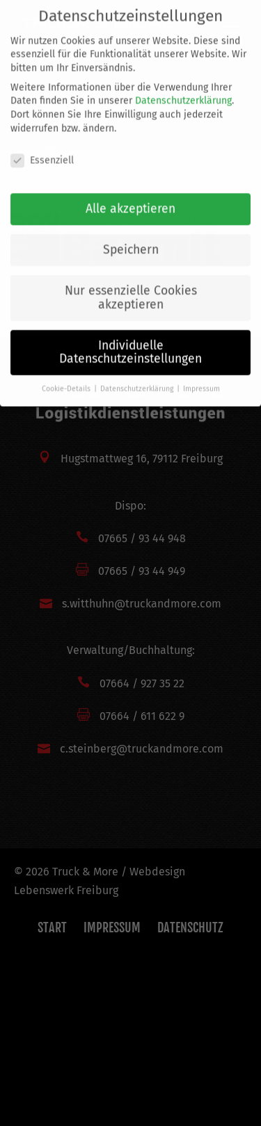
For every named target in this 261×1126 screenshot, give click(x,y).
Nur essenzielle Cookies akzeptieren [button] (131, 287)
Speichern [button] (131, 239)
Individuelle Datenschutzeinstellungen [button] (130, 342)
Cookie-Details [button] (67, 378)
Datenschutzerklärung (183, 90)
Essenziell (42, 149)
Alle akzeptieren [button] (130, 198)
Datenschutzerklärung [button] (137, 378)
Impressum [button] (201, 378)
